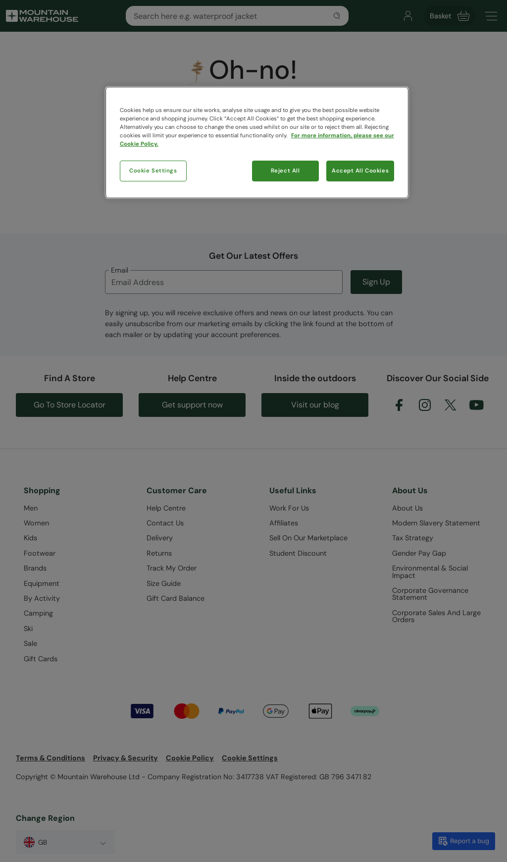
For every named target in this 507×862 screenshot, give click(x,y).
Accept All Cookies (360, 170)
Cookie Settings (153, 170)
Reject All (285, 170)
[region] (257, 142)
